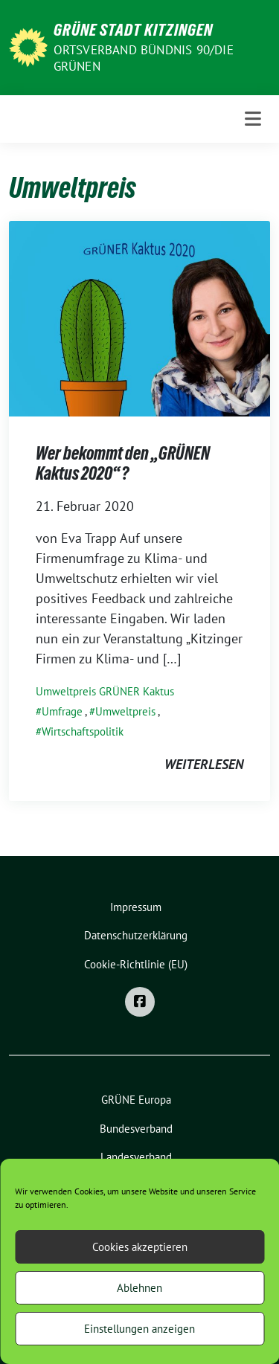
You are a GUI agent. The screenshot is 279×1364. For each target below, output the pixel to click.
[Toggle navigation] (253, 119)
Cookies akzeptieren (139, 1247)
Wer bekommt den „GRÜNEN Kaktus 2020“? (123, 463)
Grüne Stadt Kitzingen (133, 29)
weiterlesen (203, 764)
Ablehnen (139, 1288)
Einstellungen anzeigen (139, 1329)
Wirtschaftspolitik (83, 731)
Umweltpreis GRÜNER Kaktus (105, 691)
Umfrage (62, 711)
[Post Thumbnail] (139, 317)
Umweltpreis (125, 711)
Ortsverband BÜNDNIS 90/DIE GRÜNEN (144, 58)
